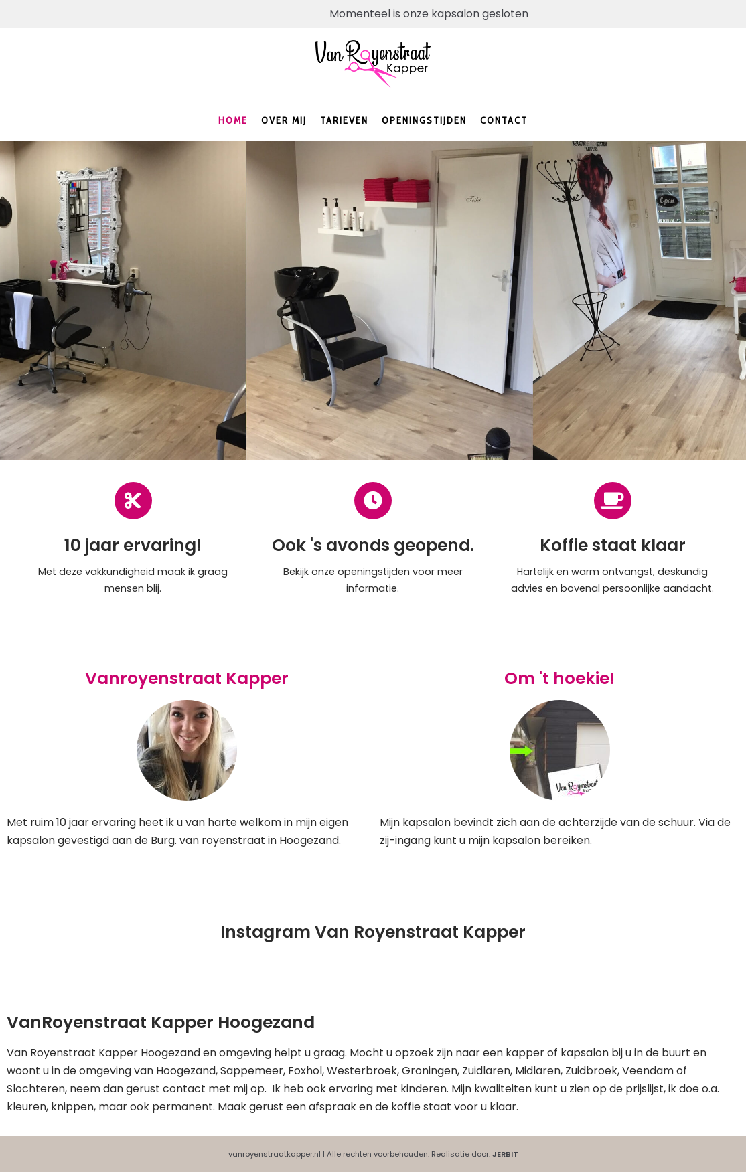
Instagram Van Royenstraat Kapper (373, 932)
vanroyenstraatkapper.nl (274, 1154)
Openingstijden (424, 120)
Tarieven (344, 120)
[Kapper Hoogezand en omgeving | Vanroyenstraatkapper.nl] (373, 64)
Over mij (284, 120)
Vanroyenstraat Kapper (187, 678)
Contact (504, 120)
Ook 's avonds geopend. (373, 545)
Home (233, 120)
